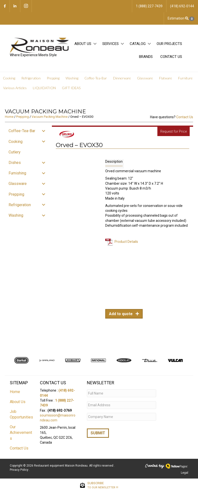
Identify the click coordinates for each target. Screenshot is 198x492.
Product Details (126, 241)
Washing (72, 78)
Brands (146, 56)
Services (110, 44)
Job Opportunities (21, 414)
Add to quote (121, 313)
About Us (82, 44)
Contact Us (171, 56)
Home (9, 116)
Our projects (169, 44)
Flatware (165, 78)
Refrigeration (31, 78)
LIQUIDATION (44, 88)
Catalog (138, 44)
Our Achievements (21, 432)
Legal (184, 472)
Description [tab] (114, 161)
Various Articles (15, 88)
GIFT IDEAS (71, 88)
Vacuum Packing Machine (50, 116)
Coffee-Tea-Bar (95, 78)
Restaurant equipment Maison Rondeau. (61, 465)
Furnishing (17, 173)
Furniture (185, 78)
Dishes (15, 162)
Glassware (145, 78)
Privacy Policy (19, 469)
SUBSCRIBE (102, 485)
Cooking (9, 78)
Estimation (181, 18)
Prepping (53, 78)
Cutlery (15, 152)
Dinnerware (122, 78)
